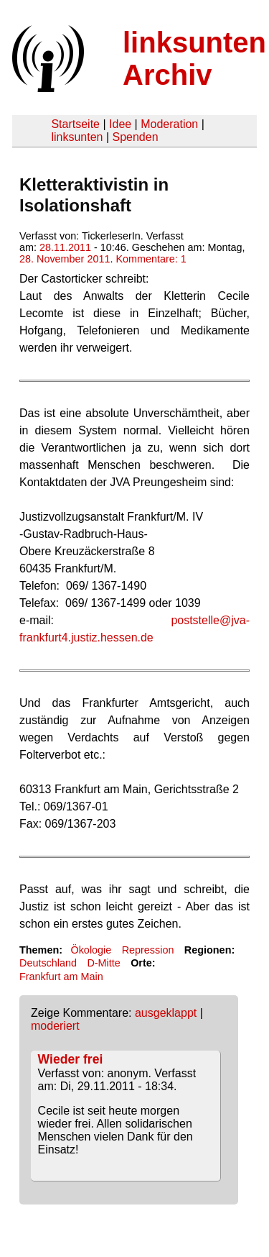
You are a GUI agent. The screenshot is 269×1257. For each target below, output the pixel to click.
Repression (148, 950)
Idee (120, 124)
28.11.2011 (65, 247)
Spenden (135, 137)
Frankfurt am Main (61, 976)
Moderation (169, 124)
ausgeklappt (166, 1013)
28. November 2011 (64, 259)
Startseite (75, 124)
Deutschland (48, 963)
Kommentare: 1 (150, 259)
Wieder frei (70, 1059)
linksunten (77, 137)
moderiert (55, 1026)
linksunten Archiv (194, 59)
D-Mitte (103, 963)
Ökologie (90, 950)
